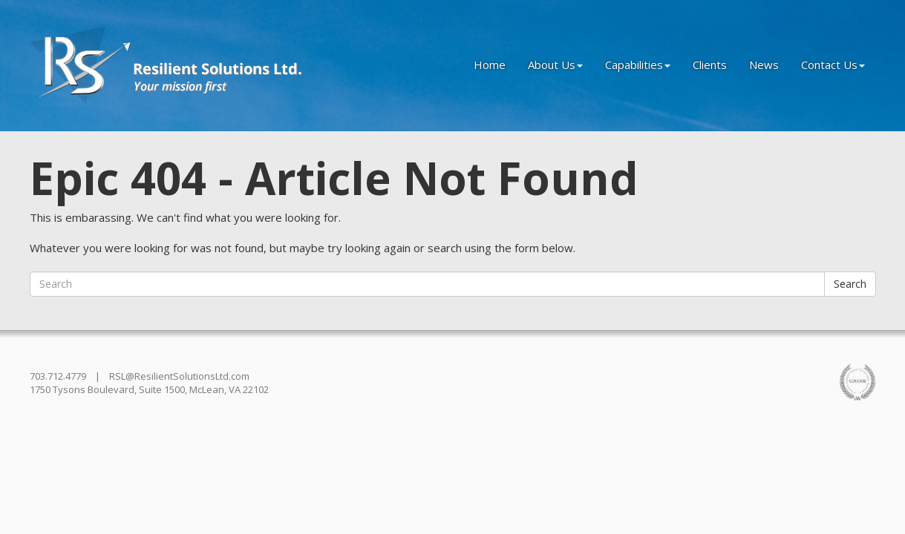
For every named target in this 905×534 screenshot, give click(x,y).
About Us (555, 64)
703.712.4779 (58, 376)
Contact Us (833, 64)
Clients (710, 64)
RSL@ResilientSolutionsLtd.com (179, 376)
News (764, 64)
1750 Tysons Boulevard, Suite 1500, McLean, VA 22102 (149, 389)
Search (850, 284)
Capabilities (637, 64)
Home (490, 64)
